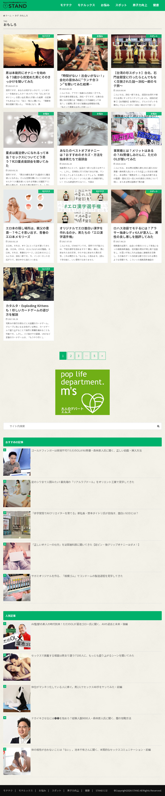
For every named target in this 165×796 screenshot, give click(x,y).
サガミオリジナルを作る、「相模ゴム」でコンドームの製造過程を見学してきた (77, 576)
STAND (135, 790)
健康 (156, 5)
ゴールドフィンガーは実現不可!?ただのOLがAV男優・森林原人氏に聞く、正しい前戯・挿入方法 (86, 450)
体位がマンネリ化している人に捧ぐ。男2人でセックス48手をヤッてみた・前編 (76, 687)
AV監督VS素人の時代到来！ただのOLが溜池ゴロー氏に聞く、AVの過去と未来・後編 (79, 624)
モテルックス (86, 5)
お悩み (105, 5)
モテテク (66, 5)
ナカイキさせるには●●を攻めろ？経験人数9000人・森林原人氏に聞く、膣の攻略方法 (81, 718)
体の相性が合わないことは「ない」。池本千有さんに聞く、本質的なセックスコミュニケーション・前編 (91, 749)
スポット (121, 5)
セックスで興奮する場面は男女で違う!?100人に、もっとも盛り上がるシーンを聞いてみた (82, 655)
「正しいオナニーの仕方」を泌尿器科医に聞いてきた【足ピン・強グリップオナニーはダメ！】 (86, 544)
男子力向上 (140, 5)
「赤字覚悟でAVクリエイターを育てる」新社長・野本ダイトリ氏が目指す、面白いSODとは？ (84, 513)
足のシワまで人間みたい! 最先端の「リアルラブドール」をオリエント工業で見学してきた (82, 482)
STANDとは (102, 790)
